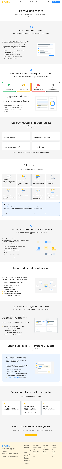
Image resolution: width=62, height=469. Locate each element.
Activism (35, 456)
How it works (30, 1)
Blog (44, 447)
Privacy (53, 453)
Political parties (36, 453)
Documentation (46, 449)
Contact (53, 451)
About (53, 449)
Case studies (22, 1)
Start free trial (56, 1)
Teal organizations (37, 447)
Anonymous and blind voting (11, 363)
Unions (34, 454)
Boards (34, 449)
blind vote (9, 206)
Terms (53, 456)
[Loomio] (6, 2)
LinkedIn (44, 453)
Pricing (37, 1)
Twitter (44, 454)
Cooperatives (36, 451)
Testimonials (54, 447)
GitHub (44, 451)
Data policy (54, 454)
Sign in (49, 1)
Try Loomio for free (31, 435)
